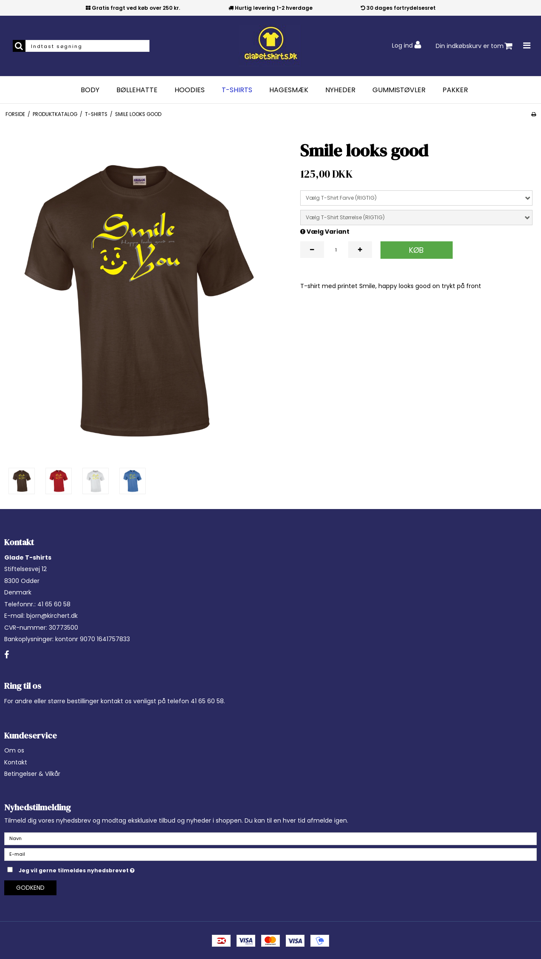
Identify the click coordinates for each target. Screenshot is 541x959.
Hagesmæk (288, 90)
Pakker (455, 90)
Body (90, 90)
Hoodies (190, 90)
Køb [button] (416, 250)
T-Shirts (237, 90)
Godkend (30, 887)
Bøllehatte (137, 90)
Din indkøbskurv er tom (474, 46)
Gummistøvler (398, 90)
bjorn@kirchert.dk (52, 615)
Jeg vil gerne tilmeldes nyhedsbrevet (98, 869)
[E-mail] (270, 854)
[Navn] (270, 838)
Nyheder (340, 90)
